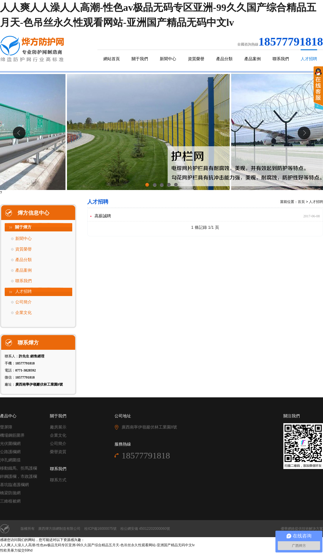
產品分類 (224, 59)
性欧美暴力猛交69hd (16, 550)
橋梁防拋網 (10, 493)
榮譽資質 (58, 452)
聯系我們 (280, 59)
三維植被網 (10, 501)
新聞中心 (168, 59)
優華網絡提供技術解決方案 (302, 529)
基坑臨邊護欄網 (14, 485)
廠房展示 (58, 427)
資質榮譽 (196, 59)
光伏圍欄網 (10, 443)
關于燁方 (23, 227)
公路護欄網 (10, 452)
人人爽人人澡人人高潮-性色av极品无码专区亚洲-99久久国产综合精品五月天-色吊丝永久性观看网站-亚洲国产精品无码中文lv (97, 545)
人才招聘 (309, 59)
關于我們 (140, 59)
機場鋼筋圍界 (12, 435)
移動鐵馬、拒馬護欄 (18, 468)
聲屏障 (6, 427)
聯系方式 (58, 480)
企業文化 (23, 312)
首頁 (301, 202)
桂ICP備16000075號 (100, 529)
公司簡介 (23, 302)
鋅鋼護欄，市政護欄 (18, 476)
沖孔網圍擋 (10, 460)
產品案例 (252, 59)
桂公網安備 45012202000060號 (145, 529)
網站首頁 (111, 59)
